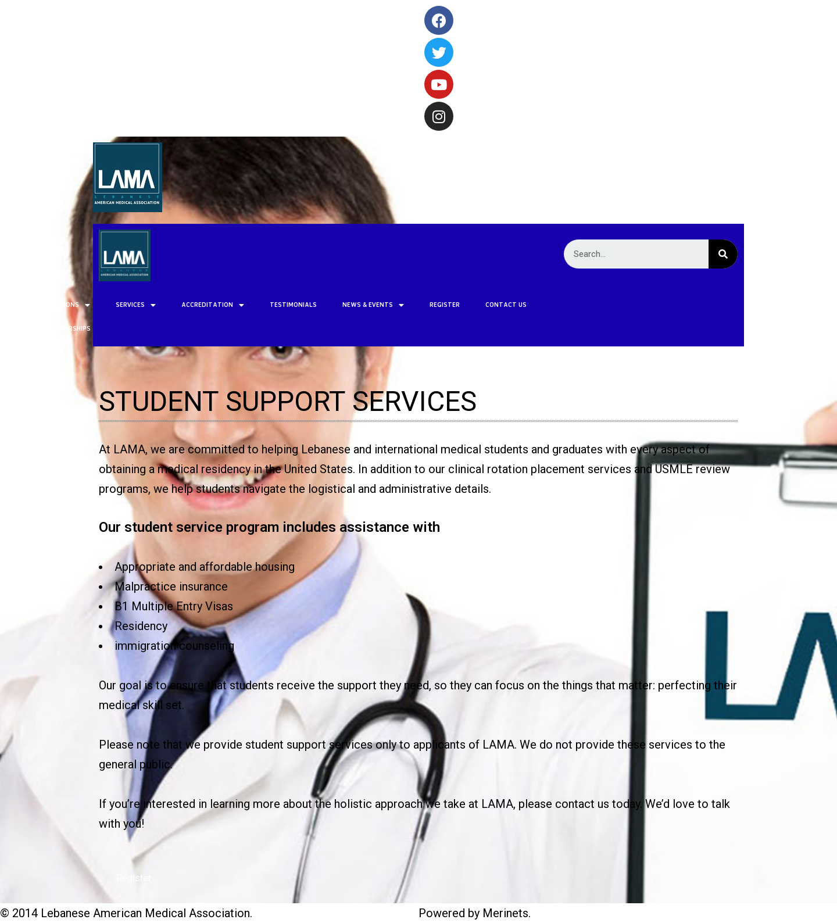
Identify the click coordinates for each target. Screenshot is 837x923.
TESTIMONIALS (184, 304)
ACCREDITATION (103, 304)
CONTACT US (396, 304)
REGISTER (335, 304)
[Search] (723, 254)
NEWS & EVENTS (264, 304)
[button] (134, 878)
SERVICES (26, 304)
